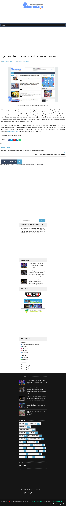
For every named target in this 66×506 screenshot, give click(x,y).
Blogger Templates (36, 501)
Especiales (22, 438)
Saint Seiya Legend (26, 365)
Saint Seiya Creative (27, 368)
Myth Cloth (22, 432)
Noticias (21, 423)
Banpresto (40, 447)
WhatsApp (24, 359)
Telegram (24, 357)
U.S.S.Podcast (22, 426)
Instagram (24, 348)
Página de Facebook (27, 344)
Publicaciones (31, 441)
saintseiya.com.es (12, 131)
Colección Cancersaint (25, 429)
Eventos (30, 447)
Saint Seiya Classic (26, 367)
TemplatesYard (16, 501)
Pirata (30, 456)
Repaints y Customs (33, 435)
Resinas (21, 435)
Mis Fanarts (22, 453)
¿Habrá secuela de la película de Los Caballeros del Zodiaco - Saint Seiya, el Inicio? (37, 265)
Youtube (24, 350)
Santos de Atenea (34, 453)
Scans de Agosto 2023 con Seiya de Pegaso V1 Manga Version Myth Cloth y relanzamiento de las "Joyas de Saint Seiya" (37, 273)
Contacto (21, 493)
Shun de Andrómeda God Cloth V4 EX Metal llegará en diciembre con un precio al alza (36, 412)
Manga (21, 441)
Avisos (20, 61)
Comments (26, 61)
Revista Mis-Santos (24, 444)
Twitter (24, 346)
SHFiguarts (39, 456)
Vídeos (32, 432)
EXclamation (33, 423)
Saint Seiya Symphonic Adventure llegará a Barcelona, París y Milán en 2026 (36, 405)
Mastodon (24, 352)
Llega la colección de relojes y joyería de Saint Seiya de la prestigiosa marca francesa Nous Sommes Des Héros (36, 282)
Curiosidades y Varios (35, 438)
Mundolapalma (57, 501)
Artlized (21, 456)
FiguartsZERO (31, 450)
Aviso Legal (28, 493)
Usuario (37, 344)
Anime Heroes (37, 444)
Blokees (21, 450)
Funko (41, 450)
